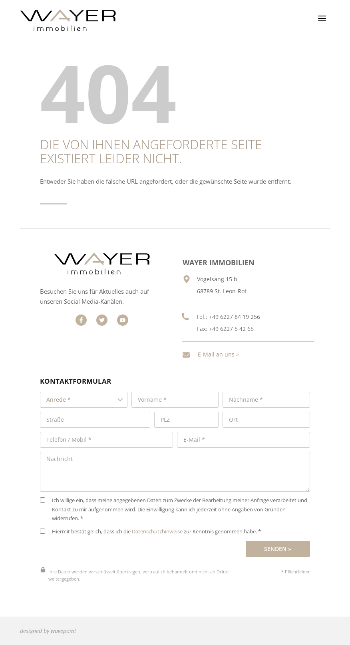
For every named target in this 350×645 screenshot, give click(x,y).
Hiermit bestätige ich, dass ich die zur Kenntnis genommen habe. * (150, 518)
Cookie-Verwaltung (302, 634)
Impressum (198, 634)
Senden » (277, 535)
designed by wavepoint (48, 617)
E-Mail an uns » (225, 347)
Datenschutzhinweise (157, 518)
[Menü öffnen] (322, 18)
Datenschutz (245, 634)
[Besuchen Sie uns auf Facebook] (77, 316)
